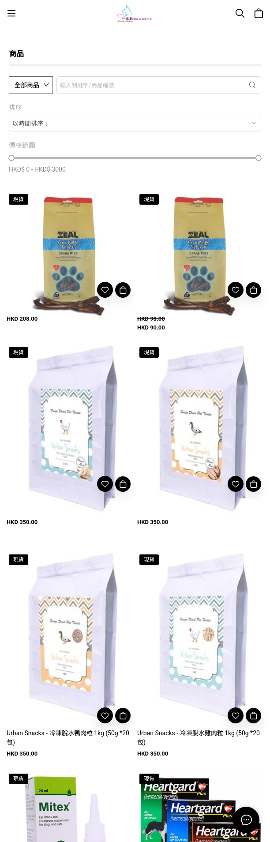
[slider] (11, 158)
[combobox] (135, 123)
